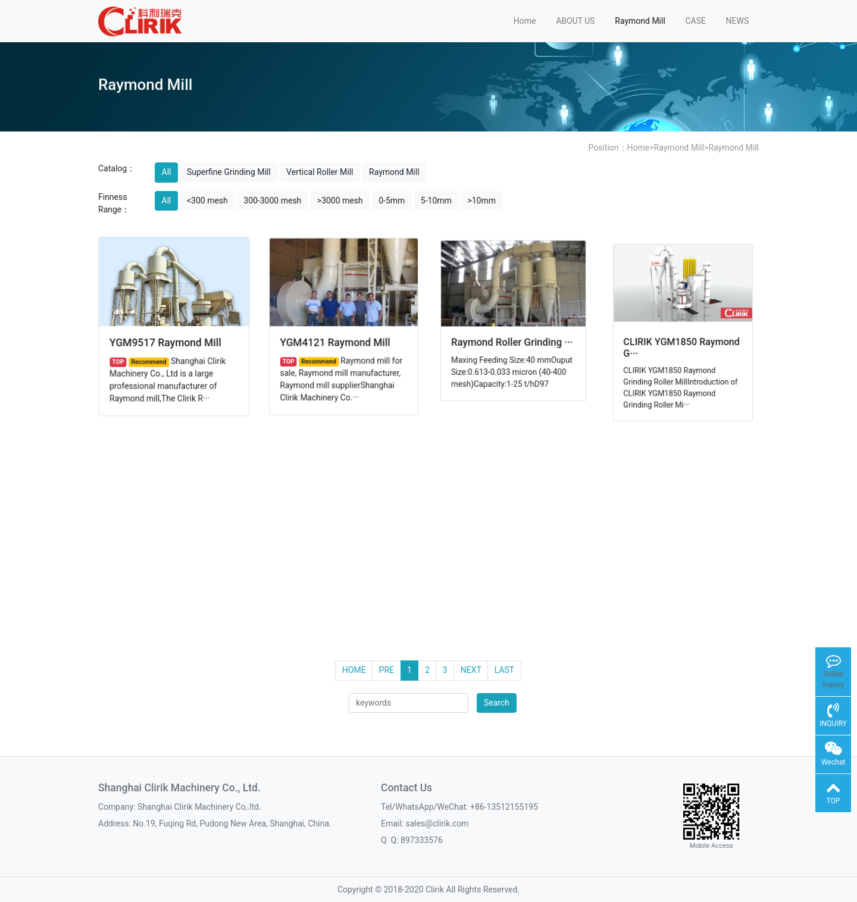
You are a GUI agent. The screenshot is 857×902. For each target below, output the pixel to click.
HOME (354, 670)
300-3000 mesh (272, 200)
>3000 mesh (340, 200)
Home (525, 21)
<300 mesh (207, 200)
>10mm (481, 200)
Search (496, 702)
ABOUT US (575, 21)
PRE (386, 670)
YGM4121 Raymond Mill (335, 341)
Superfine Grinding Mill (229, 172)
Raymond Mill (640, 21)
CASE (695, 21)
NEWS (737, 21)
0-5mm (392, 200)
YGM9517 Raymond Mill (166, 341)
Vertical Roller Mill (319, 172)
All (166, 172)
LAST (504, 670)
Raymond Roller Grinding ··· (512, 341)
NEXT (471, 670)
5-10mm (436, 200)
